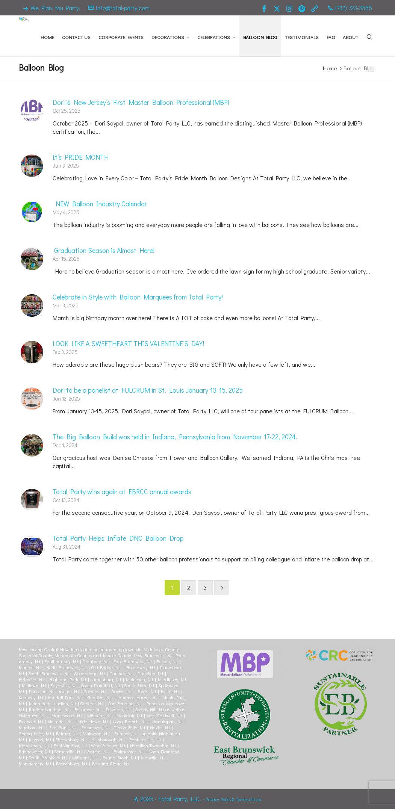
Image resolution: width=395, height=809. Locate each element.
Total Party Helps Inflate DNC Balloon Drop (118, 538)
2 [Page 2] (188, 587)
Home (330, 68)
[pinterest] (302, 8)
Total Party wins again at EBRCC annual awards (122, 491)
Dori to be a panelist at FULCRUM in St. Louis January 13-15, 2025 (148, 390)
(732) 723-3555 (350, 8)
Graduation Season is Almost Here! (103, 250)
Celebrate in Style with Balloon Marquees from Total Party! (138, 296)
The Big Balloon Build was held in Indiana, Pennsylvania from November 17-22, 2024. (175, 436)
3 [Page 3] (205, 587)
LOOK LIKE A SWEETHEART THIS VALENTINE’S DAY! (128, 343)
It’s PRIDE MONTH (81, 157)
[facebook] (265, 8)
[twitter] (278, 8)
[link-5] (315, 8)
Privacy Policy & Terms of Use (233, 799)
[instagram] (290, 8)
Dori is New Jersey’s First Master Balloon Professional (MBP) (141, 102)
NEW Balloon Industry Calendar (100, 203)
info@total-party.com (119, 8)
